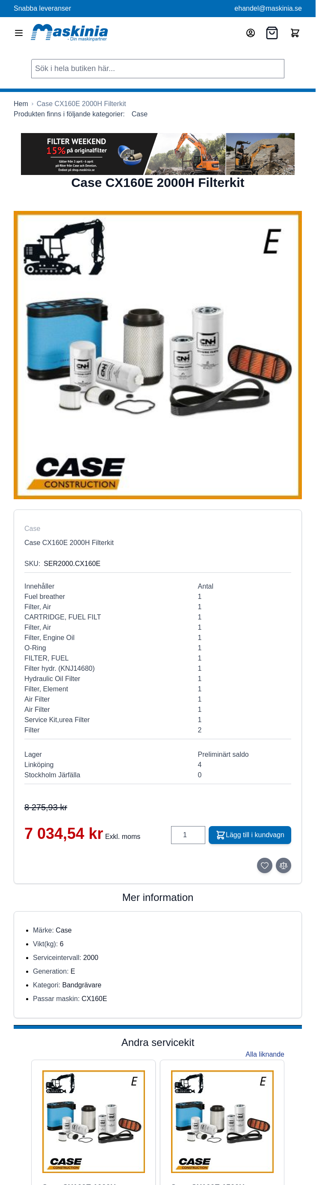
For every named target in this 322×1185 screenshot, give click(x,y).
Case (140, 114)
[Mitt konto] (250, 33)
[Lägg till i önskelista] (264, 865)
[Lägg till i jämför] (283, 865)
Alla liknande (264, 1054)
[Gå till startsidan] (21, 104)
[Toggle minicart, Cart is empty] (295, 33)
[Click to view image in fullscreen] (158, 355)
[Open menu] (19, 33)
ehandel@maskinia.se (268, 8)
